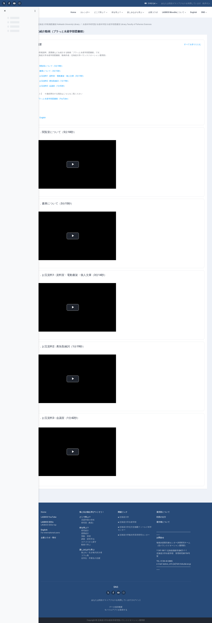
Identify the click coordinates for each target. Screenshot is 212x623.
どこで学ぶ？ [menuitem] (99, 12)
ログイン (206, 3)
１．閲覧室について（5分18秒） (67, 66)
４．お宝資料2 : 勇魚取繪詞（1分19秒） (70, 81)
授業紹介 (92, 533)
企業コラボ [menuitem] (153, 12)
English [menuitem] (193, 12)
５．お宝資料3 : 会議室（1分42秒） (68, 86)
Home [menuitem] (73, 12)
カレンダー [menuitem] (85, 12)
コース (49, 24)
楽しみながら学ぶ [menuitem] (134, 12)
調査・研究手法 (95, 539)
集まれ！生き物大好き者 (99, 552)
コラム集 (92, 555)
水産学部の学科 (95, 520)
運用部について (170, 512)
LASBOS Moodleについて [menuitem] (173, 12)
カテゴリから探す (96, 542)
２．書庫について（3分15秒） (66, 71)
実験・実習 (93, 536)
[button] (151, 3)
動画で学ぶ (93, 545)
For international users (57, 533)
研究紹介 (92, 530)
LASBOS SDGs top (56, 525)
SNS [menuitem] (203, 12)
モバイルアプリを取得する (123, 610)
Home (51, 512)
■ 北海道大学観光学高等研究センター (141, 535)
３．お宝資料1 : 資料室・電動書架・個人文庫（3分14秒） (77, 76)
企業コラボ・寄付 (55, 538)
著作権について (170, 522)
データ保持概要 (123, 607)
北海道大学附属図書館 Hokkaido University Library (76, 24)
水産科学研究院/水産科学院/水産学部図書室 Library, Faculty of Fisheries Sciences (134, 24)
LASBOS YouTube (56, 517)
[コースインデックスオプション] (35, 10)
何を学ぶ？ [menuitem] (116, 12)
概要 (56, 44)
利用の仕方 (168, 517)
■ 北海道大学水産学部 (134, 522)
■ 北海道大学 (130, 517)
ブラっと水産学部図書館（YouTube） (70, 99)
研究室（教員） (95, 523)
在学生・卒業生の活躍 (98, 558)
